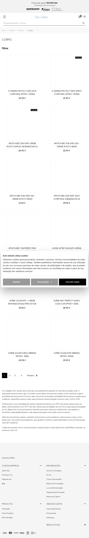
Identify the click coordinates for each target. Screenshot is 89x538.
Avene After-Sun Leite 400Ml (66, 248)
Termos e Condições (53, 471)
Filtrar (5, 48)
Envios (48, 475)
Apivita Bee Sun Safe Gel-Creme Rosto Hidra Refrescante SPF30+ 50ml (22, 199)
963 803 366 (52, 3)
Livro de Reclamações (54, 488)
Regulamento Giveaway (55, 492)
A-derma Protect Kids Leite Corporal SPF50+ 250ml (22, 92)
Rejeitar (16, 282)
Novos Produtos (7, 513)
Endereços (50, 518)
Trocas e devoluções (53, 479)
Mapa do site (6, 479)
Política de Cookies (53, 497)
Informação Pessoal (53, 509)
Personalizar (44, 282)
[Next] (31, 375)
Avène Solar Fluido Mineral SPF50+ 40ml (22, 355)
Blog (3, 484)
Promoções (6, 509)
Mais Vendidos (7, 518)
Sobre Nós (5, 471)
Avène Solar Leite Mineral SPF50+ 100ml (67, 355)
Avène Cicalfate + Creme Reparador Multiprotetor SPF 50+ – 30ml (22, 303)
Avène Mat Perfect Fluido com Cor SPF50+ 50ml (66, 302)
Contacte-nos (7, 475)
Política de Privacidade (54, 484)
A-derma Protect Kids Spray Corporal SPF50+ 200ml (67, 92)
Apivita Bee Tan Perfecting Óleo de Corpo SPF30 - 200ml (22, 250)
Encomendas (51, 513)
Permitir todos (72, 282)
